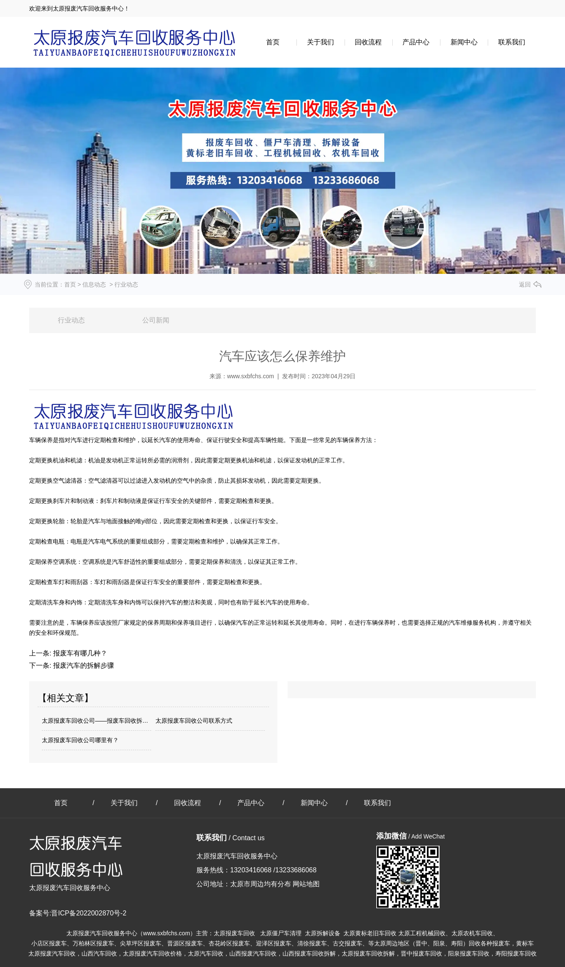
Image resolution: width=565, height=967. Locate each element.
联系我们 (511, 42)
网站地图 (306, 884)
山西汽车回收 (99, 953)
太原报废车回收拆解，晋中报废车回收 (392, 953)
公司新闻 (155, 320)
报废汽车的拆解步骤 (82, 665)
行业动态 (71, 320)
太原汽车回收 (205, 953)
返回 (525, 284)
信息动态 (94, 284)
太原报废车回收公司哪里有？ (80, 740)
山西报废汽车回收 (253, 953)
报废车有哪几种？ (79, 653)
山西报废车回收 (309, 953)
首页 (273, 42)
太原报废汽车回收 (52, 953)
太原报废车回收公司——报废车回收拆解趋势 (96, 720)
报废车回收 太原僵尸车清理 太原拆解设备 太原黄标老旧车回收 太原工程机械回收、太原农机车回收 (359, 933)
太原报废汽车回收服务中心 (101, 933)
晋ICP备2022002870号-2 (88, 913)
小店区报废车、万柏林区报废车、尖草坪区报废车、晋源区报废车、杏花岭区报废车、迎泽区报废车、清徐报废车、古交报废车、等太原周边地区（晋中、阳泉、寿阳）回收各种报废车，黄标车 (282, 943)
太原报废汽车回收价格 (152, 953)
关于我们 (320, 42)
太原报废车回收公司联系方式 (193, 720)
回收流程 (368, 42)
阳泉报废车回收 (468, 953)
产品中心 (415, 42)
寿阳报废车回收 (516, 953)
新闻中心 (464, 42)
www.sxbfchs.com (250, 376)
